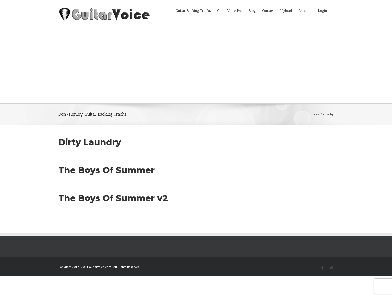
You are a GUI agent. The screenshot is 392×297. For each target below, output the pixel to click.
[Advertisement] (196, 66)
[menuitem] (196, 10)
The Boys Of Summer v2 (113, 198)
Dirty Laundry (89, 142)
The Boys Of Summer (106, 170)
